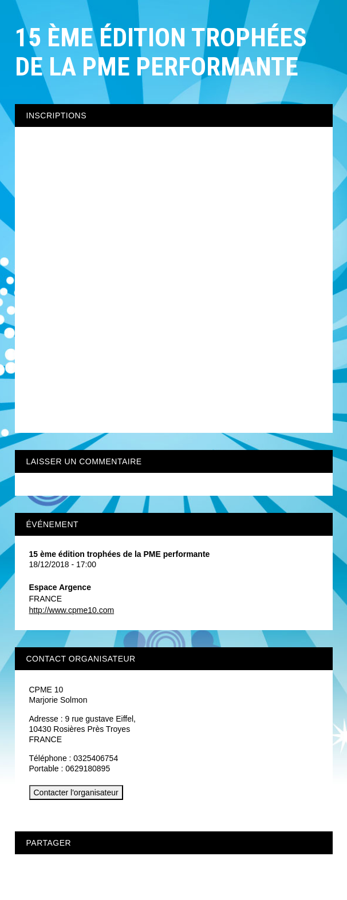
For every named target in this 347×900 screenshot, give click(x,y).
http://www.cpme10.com (72, 610)
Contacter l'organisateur (76, 792)
